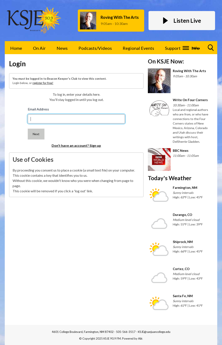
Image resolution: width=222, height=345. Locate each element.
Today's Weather (169, 178)
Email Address (38, 109)
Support (173, 48)
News (62, 48)
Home (16, 48)
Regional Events (138, 48)
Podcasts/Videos (95, 48)
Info (195, 48)
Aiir (140, 338)
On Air (39, 48)
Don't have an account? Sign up (76, 145)
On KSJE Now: (166, 61)
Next (36, 134)
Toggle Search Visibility (211, 49)
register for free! (43, 83)
